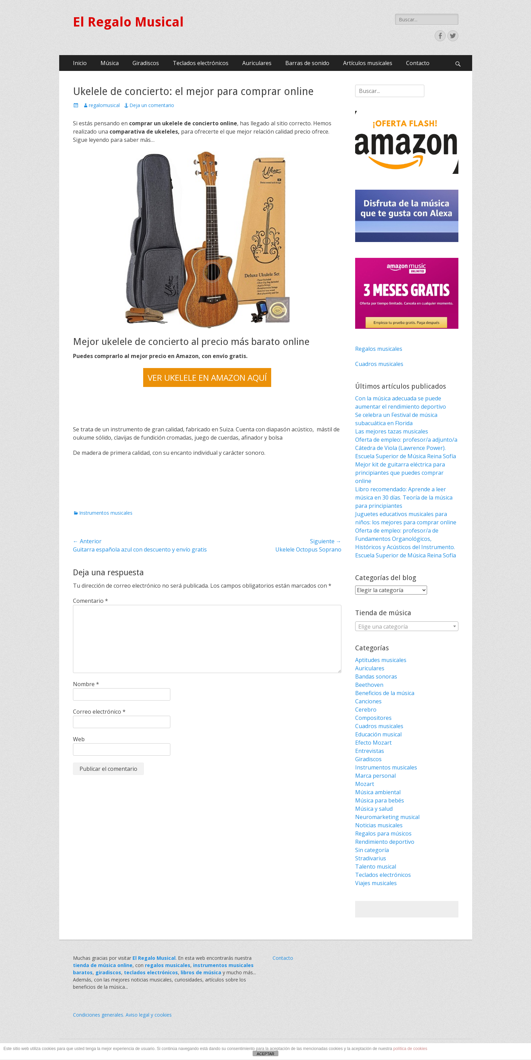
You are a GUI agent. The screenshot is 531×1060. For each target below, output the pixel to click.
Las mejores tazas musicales (391, 431)
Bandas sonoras (376, 676)
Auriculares (257, 63)
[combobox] (406, 626)
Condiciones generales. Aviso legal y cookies (122, 1014)
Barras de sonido (307, 63)
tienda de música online (102, 965)
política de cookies (410, 1048)
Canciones (368, 701)
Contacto (417, 63)
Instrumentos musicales (105, 513)
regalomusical (104, 105)
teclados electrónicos (151, 972)
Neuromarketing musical (387, 817)
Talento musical (375, 866)
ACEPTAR (265, 1054)
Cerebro (365, 709)
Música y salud (374, 808)
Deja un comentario (151, 105)
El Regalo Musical (128, 22)
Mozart (364, 784)
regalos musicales (167, 965)
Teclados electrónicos (201, 63)
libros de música (201, 972)
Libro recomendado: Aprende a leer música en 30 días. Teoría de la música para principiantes (404, 497)
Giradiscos (145, 63)
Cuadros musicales (379, 364)
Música (109, 63)
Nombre (86, 684)
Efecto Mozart (373, 742)
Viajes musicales (376, 883)
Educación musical (378, 734)
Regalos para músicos (383, 833)
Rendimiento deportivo (384, 842)
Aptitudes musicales (380, 660)
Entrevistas (369, 751)
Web (79, 739)
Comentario (90, 601)
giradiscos (108, 972)
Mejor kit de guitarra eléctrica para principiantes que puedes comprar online (400, 473)
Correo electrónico (99, 711)
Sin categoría (372, 850)
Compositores (373, 718)
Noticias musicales (379, 825)
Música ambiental (378, 792)
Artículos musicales (367, 63)
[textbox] (406, 626)
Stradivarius (370, 858)
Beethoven (369, 685)
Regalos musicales (378, 349)
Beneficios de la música (384, 693)
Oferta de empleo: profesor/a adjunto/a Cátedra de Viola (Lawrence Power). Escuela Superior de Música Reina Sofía (406, 448)
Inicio (80, 63)
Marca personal (375, 775)
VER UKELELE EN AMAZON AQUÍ (207, 377)
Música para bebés (379, 800)
